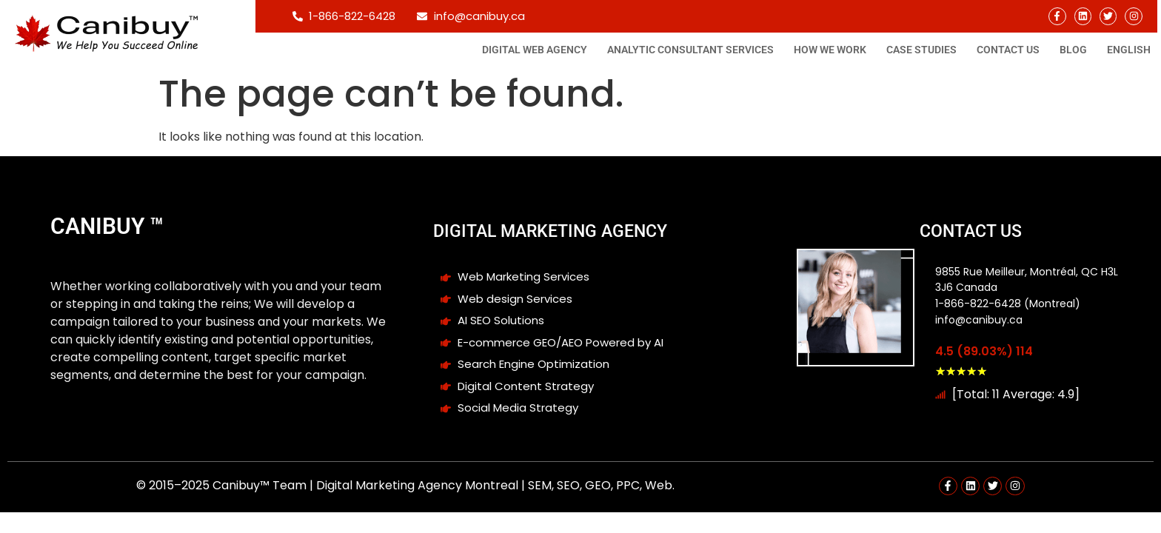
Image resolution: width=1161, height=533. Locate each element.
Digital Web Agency (534, 50)
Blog (1073, 50)
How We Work (830, 50)
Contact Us (1008, 50)
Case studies (921, 50)
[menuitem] (1129, 50)
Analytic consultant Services (690, 50)
